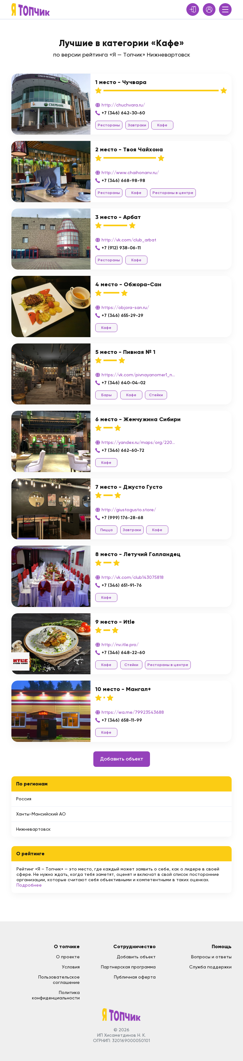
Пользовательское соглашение (59, 979)
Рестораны (109, 125)
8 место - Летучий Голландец (137, 554)
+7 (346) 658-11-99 (122, 720)
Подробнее (29, 885)
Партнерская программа (128, 966)
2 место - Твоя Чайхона (129, 149)
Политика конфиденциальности (56, 995)
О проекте (68, 956)
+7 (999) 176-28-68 (122, 517)
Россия (23, 798)
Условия (71, 966)
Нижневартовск (33, 829)
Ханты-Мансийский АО (41, 813)
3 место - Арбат (118, 217)
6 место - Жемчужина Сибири (138, 419)
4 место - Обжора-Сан (128, 284)
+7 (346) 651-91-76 (122, 585)
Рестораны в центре (173, 193)
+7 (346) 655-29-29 (122, 315)
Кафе (162, 125)
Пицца (106, 530)
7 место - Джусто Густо (128, 486)
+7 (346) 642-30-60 (123, 113)
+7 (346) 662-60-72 (123, 450)
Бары (106, 395)
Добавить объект (121, 759)
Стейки (156, 395)
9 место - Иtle (115, 621)
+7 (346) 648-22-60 (123, 652)
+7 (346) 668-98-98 (123, 180)
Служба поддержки (210, 966)
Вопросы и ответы (211, 956)
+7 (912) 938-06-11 (121, 248)
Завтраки (137, 125)
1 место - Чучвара (120, 82)
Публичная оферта (135, 976)
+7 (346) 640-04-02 (124, 382)
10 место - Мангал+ (123, 689)
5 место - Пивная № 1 (125, 352)
